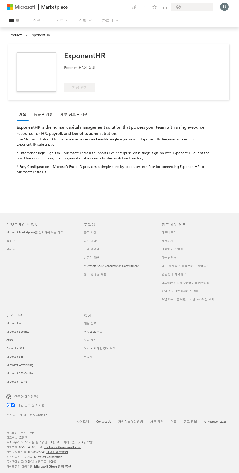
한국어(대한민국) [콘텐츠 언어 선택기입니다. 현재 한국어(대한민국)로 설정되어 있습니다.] (26, 396)
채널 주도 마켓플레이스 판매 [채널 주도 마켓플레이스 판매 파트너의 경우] (179, 291)
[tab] (24, 114)
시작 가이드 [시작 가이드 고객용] (91, 241)
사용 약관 (156, 421)
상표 (173, 421)
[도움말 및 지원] (144, 7)
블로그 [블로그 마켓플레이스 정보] (10, 241)
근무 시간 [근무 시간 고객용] (90, 232)
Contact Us (103, 421)
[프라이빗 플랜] (165, 7)
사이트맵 (83, 421)
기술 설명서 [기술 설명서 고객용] (91, 249)
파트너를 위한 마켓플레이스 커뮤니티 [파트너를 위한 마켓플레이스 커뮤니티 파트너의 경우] (185, 282)
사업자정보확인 (57, 452)
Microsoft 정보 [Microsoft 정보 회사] (93, 331)
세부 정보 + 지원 (74, 114)
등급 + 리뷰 (43, 114)
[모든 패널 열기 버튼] (16, 20)
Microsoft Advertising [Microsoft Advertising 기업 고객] (19, 365)
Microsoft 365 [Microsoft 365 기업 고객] (15, 356)
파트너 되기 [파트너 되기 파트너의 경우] (168, 232)
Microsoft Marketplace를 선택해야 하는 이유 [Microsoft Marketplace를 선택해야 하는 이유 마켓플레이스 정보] (34, 232)
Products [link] (15, 34)
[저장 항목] (154, 7)
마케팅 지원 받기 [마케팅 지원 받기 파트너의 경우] (172, 249)
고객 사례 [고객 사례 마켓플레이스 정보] (12, 249)
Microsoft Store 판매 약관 (52, 466)
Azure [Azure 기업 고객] (10, 340)
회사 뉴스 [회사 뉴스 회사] (90, 340)
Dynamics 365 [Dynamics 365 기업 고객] (15, 348)
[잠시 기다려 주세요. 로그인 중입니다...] (224, 7)
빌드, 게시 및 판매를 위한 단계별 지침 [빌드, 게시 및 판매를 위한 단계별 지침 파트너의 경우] (185, 266)
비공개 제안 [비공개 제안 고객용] (91, 257)
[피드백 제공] (134, 7)
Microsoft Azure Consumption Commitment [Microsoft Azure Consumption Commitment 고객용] (111, 266)
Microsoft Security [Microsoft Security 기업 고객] (17, 331)
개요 (22, 114)
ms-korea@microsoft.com (62, 447)
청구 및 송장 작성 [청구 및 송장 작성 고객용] (95, 274)
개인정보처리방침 (130, 421)
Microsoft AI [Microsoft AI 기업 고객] (14, 323)
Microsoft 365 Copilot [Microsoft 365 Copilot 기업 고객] (20, 373)
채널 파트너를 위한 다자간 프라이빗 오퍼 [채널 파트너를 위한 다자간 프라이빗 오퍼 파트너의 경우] (187, 299)
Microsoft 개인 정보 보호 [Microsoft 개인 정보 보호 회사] (99, 348)
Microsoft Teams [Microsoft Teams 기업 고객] (16, 382)
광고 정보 (190, 421)
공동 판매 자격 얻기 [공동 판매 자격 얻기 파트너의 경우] (174, 274)
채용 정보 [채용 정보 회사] (90, 323)
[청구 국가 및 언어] (192, 7)
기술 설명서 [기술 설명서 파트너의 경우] (168, 257)
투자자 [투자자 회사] (88, 356)
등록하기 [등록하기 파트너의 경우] (167, 241)
